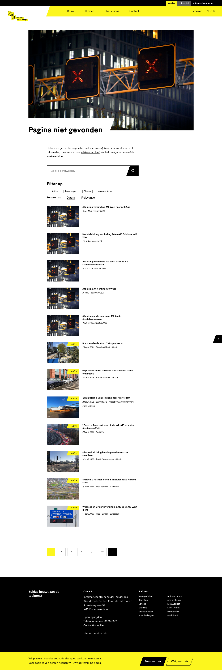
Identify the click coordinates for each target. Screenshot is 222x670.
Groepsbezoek (146, 611)
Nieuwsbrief (173, 604)
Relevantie (88, 197)
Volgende (112, 552)
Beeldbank (172, 615)
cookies (48, 659)
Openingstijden (92, 617)
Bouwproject (71, 191)
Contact (134, 11)
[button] (195, 11)
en (213, 11)
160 (102, 551)
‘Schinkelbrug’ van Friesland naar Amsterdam (106, 397)
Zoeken (132, 171)
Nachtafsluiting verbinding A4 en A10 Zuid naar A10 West (109, 236)
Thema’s (89, 11)
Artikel (55, 191)
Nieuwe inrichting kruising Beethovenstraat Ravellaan (105, 454)
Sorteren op (54, 197)
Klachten (143, 600)
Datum (71, 197)
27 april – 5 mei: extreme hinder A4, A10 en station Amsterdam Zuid (108, 427)
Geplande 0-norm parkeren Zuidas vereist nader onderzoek (107, 372)
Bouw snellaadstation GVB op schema (102, 343)
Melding (143, 607)
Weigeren (177, 661)
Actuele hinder (175, 596)
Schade (142, 604)
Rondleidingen (146, 615)
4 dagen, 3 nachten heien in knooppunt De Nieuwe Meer (109, 481)
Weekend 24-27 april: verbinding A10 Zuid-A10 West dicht (109, 509)
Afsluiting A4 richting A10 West (99, 289)
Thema (87, 191)
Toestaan (150, 661)
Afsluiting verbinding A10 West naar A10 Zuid (106, 207)
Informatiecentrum (203, 3)
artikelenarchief (90, 152)
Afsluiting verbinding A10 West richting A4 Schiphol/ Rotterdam (105, 263)
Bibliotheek (173, 611)
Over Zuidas (112, 11)
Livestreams (173, 607)
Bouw (70, 11)
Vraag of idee (145, 596)
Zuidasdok (184, 3)
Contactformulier (93, 625)
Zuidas (171, 3)
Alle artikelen (174, 600)
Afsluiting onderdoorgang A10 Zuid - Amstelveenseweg (101, 318)
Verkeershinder (105, 191)
